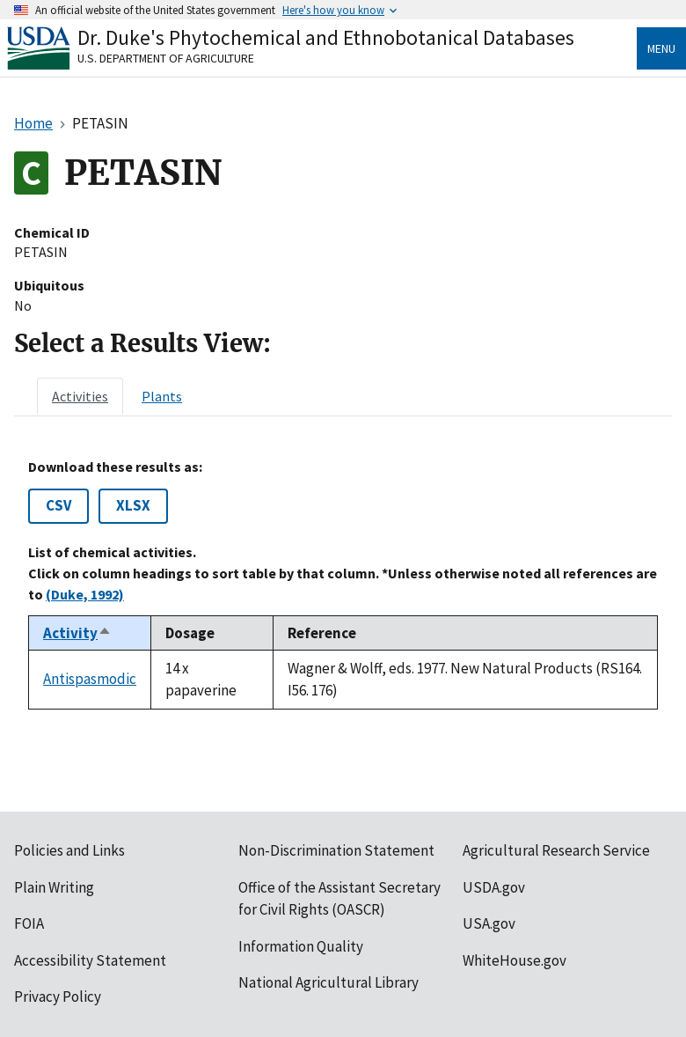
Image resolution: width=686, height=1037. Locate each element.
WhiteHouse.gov (514, 960)
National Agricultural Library (328, 982)
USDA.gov (494, 887)
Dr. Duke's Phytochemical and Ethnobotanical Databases (325, 37)
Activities (80, 396)
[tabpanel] (343, 584)
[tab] (80, 396)
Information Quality (300, 946)
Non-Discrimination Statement (336, 850)
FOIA (29, 923)
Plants (162, 396)
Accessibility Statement (90, 960)
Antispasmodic (89, 678)
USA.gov (489, 923)
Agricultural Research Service (556, 850)
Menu (661, 48)
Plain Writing (54, 887)
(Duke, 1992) (85, 594)
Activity (77, 633)
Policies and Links (69, 850)
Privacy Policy (57, 996)
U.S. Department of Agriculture (165, 58)
